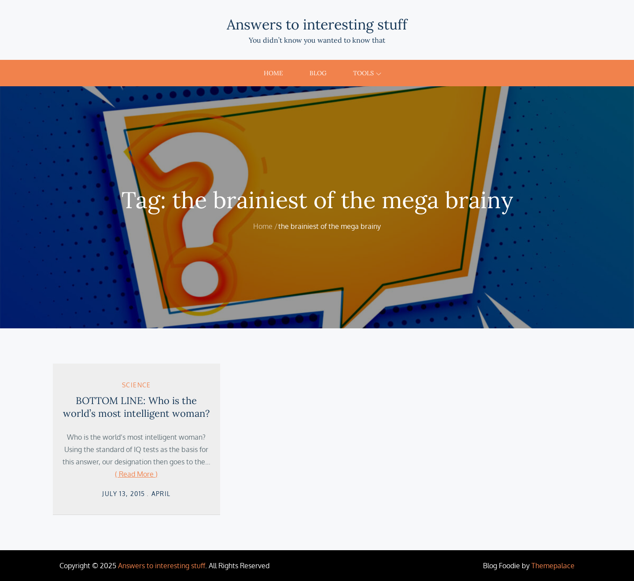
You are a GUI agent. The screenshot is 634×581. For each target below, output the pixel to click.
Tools (367, 73)
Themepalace (553, 565)
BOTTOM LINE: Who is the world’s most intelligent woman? (136, 406)
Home (273, 73)
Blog (318, 73)
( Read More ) (136, 474)
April (161, 493)
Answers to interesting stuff (317, 24)
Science (136, 385)
